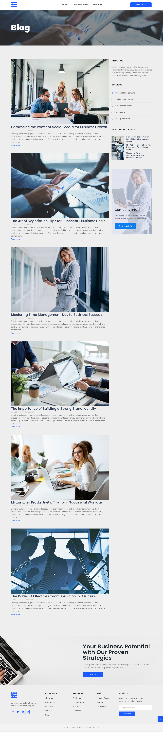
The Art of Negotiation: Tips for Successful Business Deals (58, 221)
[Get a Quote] (141, 4)
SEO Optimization (122, 118)
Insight (65, 4)
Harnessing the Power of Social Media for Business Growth (59, 127)
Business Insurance (123, 105)
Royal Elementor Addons (89, 727)
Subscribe (127, 714)
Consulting (120, 112)
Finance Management (125, 93)
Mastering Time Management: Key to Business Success (56, 314)
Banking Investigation (125, 99)
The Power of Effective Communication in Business (53, 596)
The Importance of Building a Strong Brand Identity (53, 408)
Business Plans (81, 4)
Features (97, 4)
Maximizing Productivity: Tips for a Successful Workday (57, 502)
